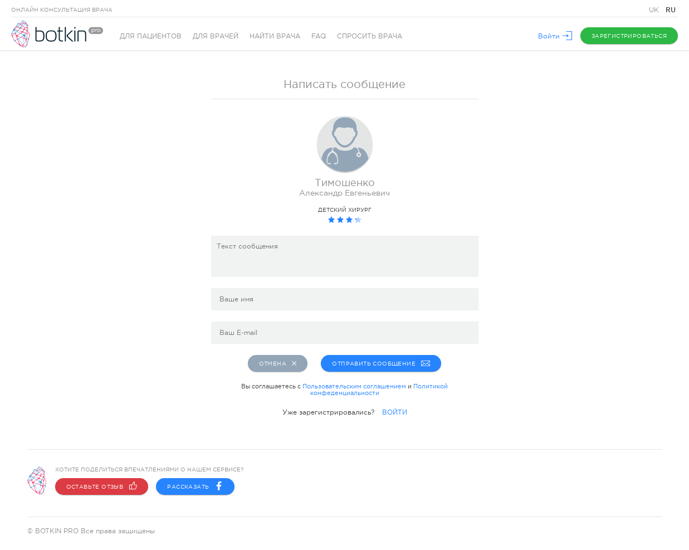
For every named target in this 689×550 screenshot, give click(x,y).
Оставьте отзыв (102, 486)
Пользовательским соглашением (354, 386)
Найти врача (275, 36)
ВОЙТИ (394, 412)
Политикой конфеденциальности (379, 389)
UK (655, 10)
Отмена (278, 363)
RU (671, 9)
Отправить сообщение (381, 363)
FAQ (318, 36)
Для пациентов (151, 36)
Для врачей (215, 36)
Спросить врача (369, 36)
